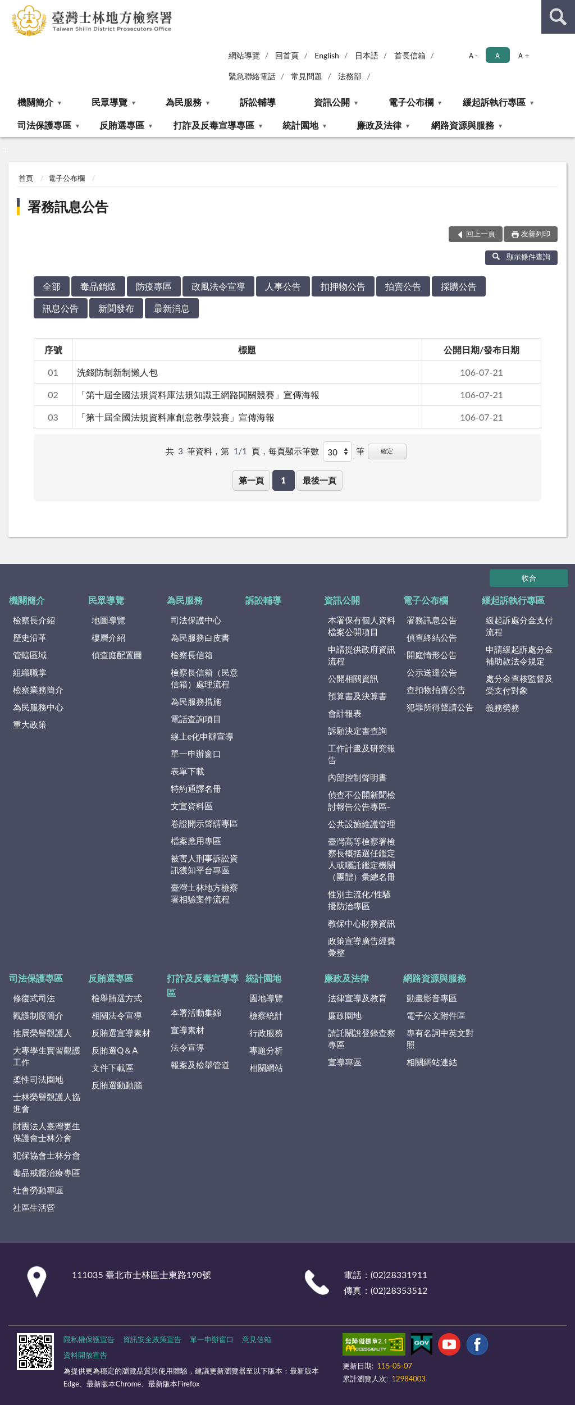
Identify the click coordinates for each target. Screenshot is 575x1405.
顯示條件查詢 (521, 256)
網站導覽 (244, 55)
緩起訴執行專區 (494, 102)
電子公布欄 (411, 102)
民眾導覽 (109, 102)
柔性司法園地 (38, 1079)
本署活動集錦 (196, 1012)
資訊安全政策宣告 (152, 1339)
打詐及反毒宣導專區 (214, 125)
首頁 (26, 178)
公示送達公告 (432, 672)
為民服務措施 (196, 701)
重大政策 (30, 724)
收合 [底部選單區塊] (529, 577)
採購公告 (459, 286)
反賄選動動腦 (117, 1085)
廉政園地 (345, 1015)
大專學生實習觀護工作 (46, 1056)
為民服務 (184, 102)
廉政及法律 (379, 125)
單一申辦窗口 (196, 754)
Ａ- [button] (472, 55)
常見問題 (306, 76)
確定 (387, 450)
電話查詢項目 (196, 719)
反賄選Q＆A (115, 1050)
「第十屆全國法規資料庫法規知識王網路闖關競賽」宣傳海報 (198, 394)
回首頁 (287, 55)
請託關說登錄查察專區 (361, 1039)
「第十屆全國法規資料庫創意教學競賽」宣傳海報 (176, 417)
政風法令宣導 (218, 286)
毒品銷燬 (98, 286)
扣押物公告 (343, 286)
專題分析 (266, 1050)
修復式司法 (34, 998)
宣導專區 (345, 1062)
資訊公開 (332, 102)
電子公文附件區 (436, 1015)
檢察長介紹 (34, 620)
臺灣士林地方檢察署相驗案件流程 (204, 893)
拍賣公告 (403, 286)
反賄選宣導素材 (121, 1033)
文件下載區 (113, 1067)
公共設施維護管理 (361, 824)
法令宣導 (187, 1047)
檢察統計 (266, 1015)
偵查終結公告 (432, 637)
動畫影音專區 (432, 998)
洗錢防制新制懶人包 (117, 372)
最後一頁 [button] (319, 480)
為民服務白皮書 (200, 637)
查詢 (558, 17)
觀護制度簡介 (38, 1015)
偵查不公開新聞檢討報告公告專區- (361, 800)
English (326, 55)
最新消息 (172, 308)
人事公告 (283, 286)
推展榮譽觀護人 (42, 1033)
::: (9, 8)
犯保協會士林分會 (46, 1155)
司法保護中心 (196, 620)
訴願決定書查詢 (357, 731)
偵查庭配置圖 (117, 655)
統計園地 (300, 125)
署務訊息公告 (68, 206)
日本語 (366, 55)
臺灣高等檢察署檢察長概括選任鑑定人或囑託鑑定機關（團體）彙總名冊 (361, 859)
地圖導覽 (108, 620)
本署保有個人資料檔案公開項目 (361, 626)
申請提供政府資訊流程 (361, 655)
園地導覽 (266, 998)
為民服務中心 (38, 707)
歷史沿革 (30, 637)
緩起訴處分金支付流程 (519, 626)
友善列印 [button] (535, 233)
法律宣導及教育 (357, 998)
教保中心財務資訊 (361, 923)
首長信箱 (410, 55)
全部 (52, 286)
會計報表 (345, 713)
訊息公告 (61, 308)
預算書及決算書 (357, 696)
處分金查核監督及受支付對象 (519, 684)
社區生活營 (34, 1207)
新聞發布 (116, 308)
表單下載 (187, 771)
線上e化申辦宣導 (202, 736)
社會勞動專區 (38, 1190)
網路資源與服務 (462, 125)
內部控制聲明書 (357, 777)
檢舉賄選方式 (117, 998)
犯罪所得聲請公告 (440, 707)
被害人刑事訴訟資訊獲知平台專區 (204, 864)
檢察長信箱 (192, 655)
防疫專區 (154, 286)
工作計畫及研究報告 (361, 754)
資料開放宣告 (85, 1355)
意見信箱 (256, 1339)
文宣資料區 (192, 806)
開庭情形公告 (432, 655)
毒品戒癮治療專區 (46, 1172)
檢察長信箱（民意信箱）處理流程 (204, 678)
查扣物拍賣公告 (436, 690)
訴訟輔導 (258, 102)
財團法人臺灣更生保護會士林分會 (46, 1132)
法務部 (350, 76)
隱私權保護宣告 (89, 1339)
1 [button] (283, 480)
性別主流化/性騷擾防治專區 (359, 900)
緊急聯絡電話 (252, 76)
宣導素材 (187, 1030)
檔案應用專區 (196, 841)
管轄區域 (30, 655)
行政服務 (266, 1033)
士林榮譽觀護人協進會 (46, 1103)
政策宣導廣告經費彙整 (361, 946)
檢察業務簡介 (38, 690)
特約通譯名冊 (196, 788)
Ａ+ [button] (523, 55)
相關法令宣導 (117, 1015)
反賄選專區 (121, 125)
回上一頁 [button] (480, 233)
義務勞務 (502, 707)
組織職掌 (30, 672)
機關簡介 (35, 102)
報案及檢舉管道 (200, 1065)
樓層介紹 (108, 637)
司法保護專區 (44, 125)
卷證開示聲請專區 (204, 823)
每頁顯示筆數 (293, 451)
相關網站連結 (432, 1062)
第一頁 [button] (251, 480)
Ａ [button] (497, 55)
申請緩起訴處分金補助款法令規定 (519, 655)
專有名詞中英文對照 (440, 1039)
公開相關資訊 (353, 678)
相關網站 (266, 1067)
